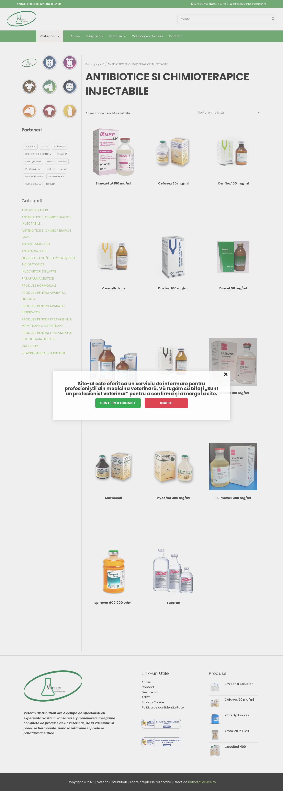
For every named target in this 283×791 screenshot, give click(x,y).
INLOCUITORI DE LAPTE (39, 271)
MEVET (64, 169)
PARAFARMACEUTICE (38, 278)
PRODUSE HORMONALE (39, 285)
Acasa (146, 682)
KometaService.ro (202, 782)
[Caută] (273, 19)
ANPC (146, 697)
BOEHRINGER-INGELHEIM (38, 154)
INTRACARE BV (32, 169)
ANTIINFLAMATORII (36, 244)
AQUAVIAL (30, 146)
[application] (57, 36)
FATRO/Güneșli (33, 161)
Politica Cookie (153, 702)
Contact (148, 687)
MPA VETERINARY (34, 176)
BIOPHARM (59, 146)
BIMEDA (45, 146)
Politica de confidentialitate (163, 707)
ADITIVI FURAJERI (35, 210)
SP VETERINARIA (56, 176)
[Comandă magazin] (229, 112)
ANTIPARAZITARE (34, 251)
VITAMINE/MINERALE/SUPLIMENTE (44, 353)
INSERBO (62, 161)
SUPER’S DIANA (33, 183)
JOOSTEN (50, 169)
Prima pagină (95, 64)
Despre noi (150, 692)
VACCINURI (30, 346)
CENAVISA (62, 154)
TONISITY (50, 183)
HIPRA (50, 161)
